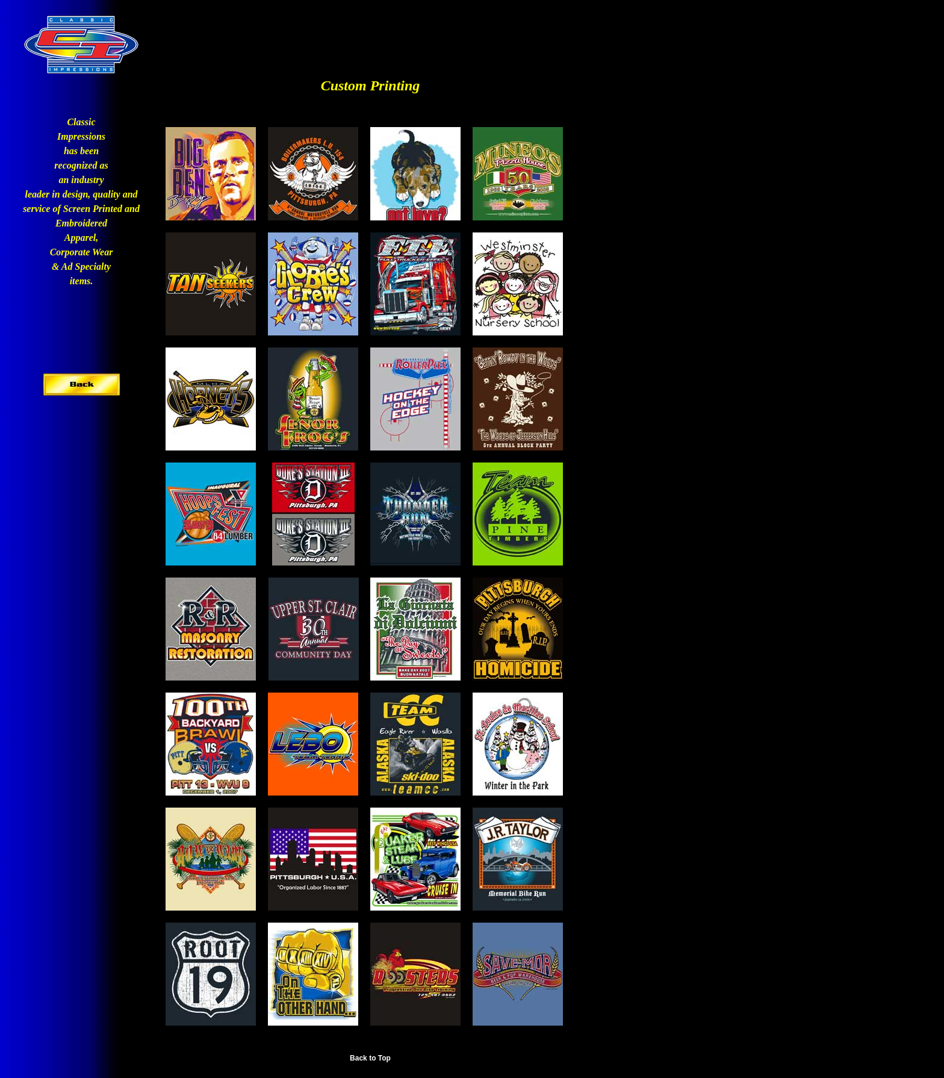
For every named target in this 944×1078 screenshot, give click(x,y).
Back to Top (370, 1058)
